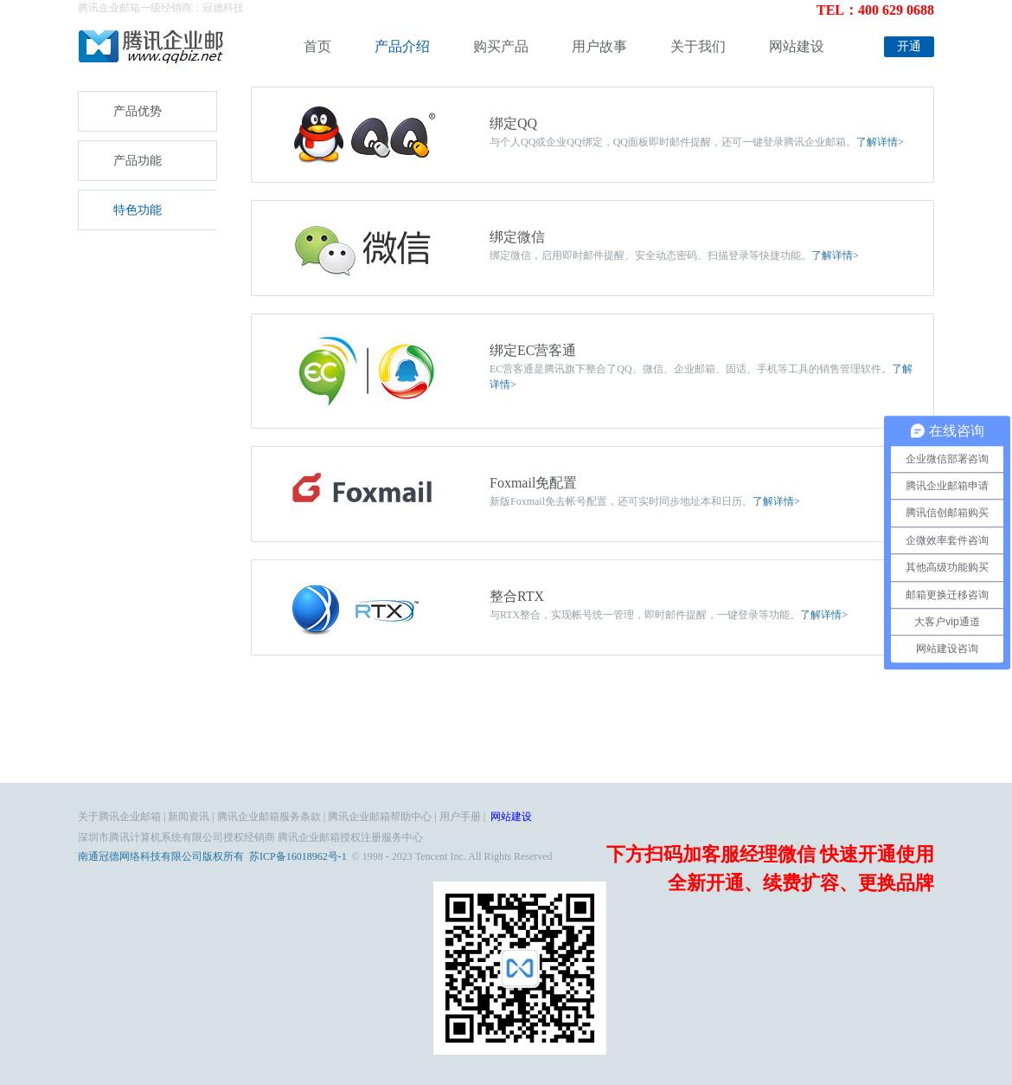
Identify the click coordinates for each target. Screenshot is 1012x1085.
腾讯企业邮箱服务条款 (269, 817)
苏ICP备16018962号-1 (298, 856)
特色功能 (137, 209)
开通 (909, 46)
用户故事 (599, 46)
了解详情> (880, 142)
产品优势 (137, 111)
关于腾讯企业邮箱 (119, 817)
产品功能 (137, 160)
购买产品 (500, 46)
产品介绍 (402, 46)
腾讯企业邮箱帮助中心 (380, 817)
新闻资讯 (188, 817)
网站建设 (796, 46)
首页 (317, 46)
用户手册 (460, 817)
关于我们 (698, 46)
